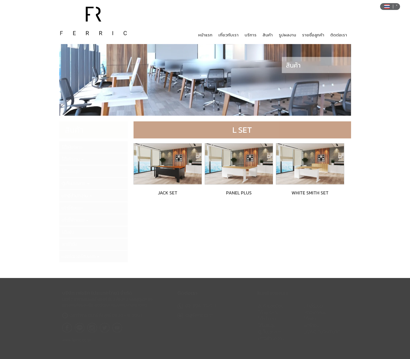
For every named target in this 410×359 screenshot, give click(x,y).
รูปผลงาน (287, 35)
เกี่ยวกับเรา (228, 35)
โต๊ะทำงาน (73, 158)
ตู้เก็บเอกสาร (75, 183)
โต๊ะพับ (68, 232)
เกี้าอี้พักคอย (75, 220)
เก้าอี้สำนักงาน (77, 195)
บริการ (251, 35)
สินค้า (268, 35)
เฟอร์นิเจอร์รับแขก (80, 256)
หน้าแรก (205, 35)
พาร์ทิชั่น (69, 244)
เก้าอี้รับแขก (72, 207)
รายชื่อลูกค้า (313, 35)
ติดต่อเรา (338, 35)
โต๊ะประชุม (70, 171)
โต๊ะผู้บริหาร (72, 147)
